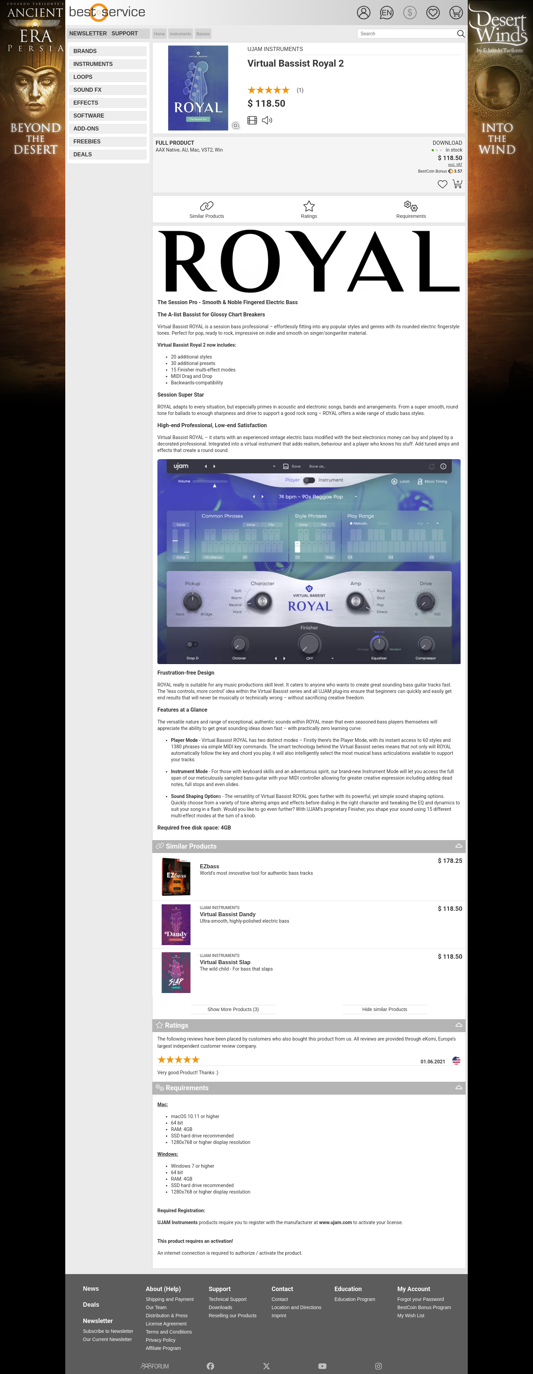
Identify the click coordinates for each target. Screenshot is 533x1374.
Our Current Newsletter (107, 1339)
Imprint (279, 1315)
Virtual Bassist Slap (225, 962)
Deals (82, 154)
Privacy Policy (160, 1340)
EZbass (209, 866)
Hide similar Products (384, 1009)
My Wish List (410, 1315)
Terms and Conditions (169, 1332)
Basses (203, 34)
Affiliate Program (163, 1348)
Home (159, 34)
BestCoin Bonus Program (424, 1307)
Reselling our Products (233, 1315)
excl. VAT (455, 165)
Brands (85, 51)
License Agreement (166, 1323)
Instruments (180, 34)
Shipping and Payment (170, 1299)
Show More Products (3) (233, 1009)
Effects (85, 103)
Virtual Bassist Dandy (228, 914)
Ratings (309, 216)
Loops (82, 77)
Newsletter (88, 33)
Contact (280, 1299)
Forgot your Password (420, 1299)
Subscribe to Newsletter (108, 1331)
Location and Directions (296, 1307)
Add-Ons (86, 129)
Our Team (156, 1307)
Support (124, 33)
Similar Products (206, 216)
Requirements (411, 216)
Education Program (354, 1299)
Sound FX (87, 90)
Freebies (87, 141)
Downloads (220, 1307)
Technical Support (227, 1299)
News (91, 1288)
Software (88, 116)
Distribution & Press (167, 1315)
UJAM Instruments (275, 49)
